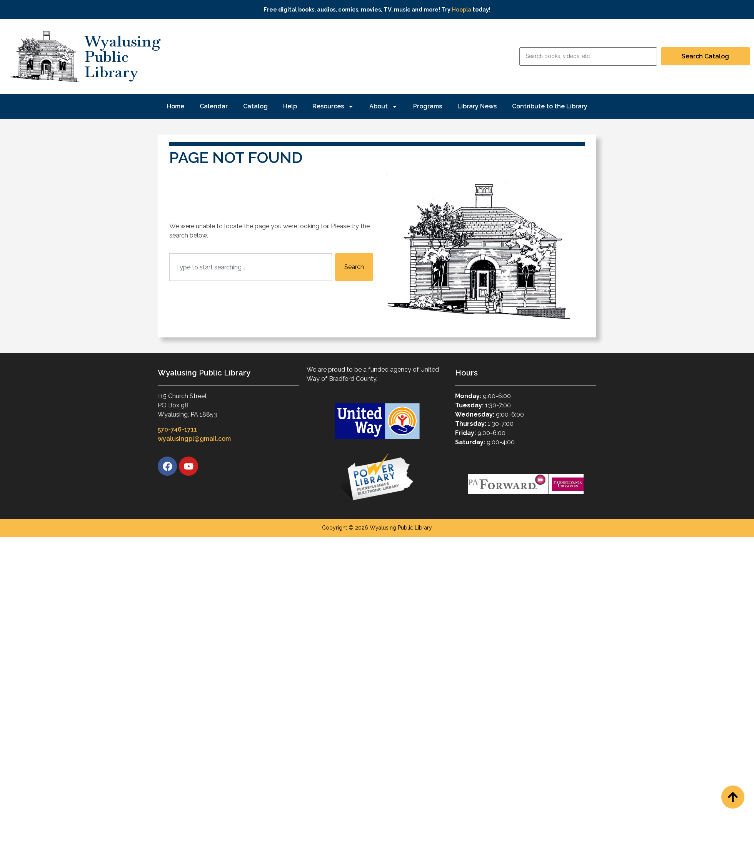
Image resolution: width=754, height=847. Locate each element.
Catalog (255, 106)
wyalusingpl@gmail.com (194, 438)
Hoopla (461, 9)
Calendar (214, 106)
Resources (333, 106)
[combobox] (250, 267)
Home (175, 106)
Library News (477, 106)
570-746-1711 (177, 429)
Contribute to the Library (549, 106)
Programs (427, 106)
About (383, 106)
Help (290, 106)
